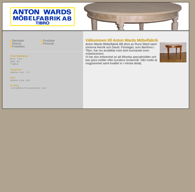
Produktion (17, 46)
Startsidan (17, 40)
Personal (47, 43)
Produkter (48, 40)
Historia (15, 43)
